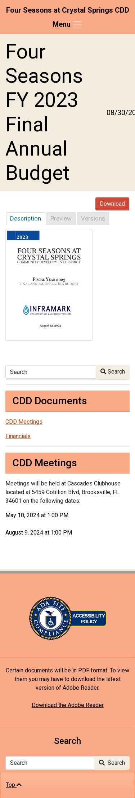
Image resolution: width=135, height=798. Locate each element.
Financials (18, 436)
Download (112, 203)
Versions (93, 218)
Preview (61, 218)
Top (14, 784)
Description (25, 218)
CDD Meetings (23, 421)
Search (112, 371)
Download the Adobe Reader (68, 705)
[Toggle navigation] (67, 24)
